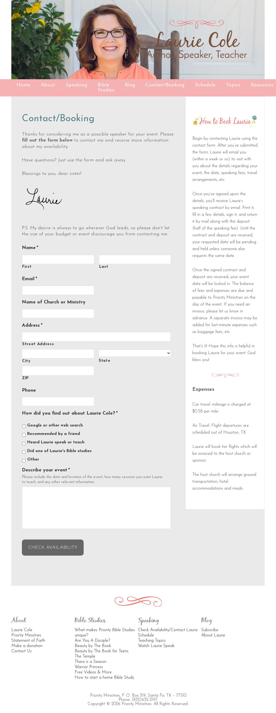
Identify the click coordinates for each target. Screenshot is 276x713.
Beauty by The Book (93, 642)
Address (32, 325)
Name (30, 247)
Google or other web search (55, 425)
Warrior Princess (89, 663)
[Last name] (135, 259)
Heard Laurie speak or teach (55, 442)
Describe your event (46, 470)
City (26, 361)
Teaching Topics (152, 637)
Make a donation (26, 642)
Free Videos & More (93, 669)
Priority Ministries (26, 632)
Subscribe (209, 626)
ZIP (25, 378)
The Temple (85, 653)
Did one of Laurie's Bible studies (59, 451)
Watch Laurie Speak (156, 642)
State (104, 361)
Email (29, 279)
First (26, 267)
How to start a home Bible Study (104, 674)
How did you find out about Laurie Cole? (70, 413)
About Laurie (213, 632)
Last (103, 267)
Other (33, 459)
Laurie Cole (21, 626)
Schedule (146, 632)
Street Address (38, 344)
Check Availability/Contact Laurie (168, 626)
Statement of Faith (28, 637)
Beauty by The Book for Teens (102, 647)
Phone (29, 390)
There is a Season (90, 658)
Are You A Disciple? (92, 637)
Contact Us (21, 647)
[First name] (58, 259)
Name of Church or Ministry (53, 302)
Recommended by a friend (53, 434)
